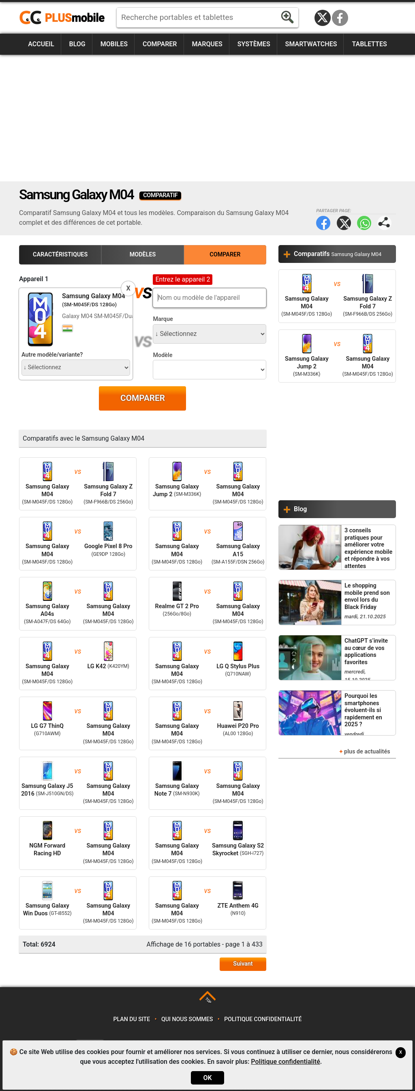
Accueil (41, 44)
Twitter (344, 223)
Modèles (143, 254)
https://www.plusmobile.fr (65, 18)
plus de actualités (367, 751)
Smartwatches (311, 44)
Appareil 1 (34, 279)
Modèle (162, 355)
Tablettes (369, 44)
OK (207, 1078)
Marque (163, 319)
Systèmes (253, 44)
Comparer (160, 44)
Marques (207, 44)
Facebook (340, 18)
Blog (77, 44)
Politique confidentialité (263, 1019)
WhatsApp (364, 223)
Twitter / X (322, 18)
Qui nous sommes (187, 1019)
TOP (208, 1000)
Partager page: (384, 223)
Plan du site (131, 1019)
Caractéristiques (60, 254)
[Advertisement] (207, 118)
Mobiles (114, 44)
